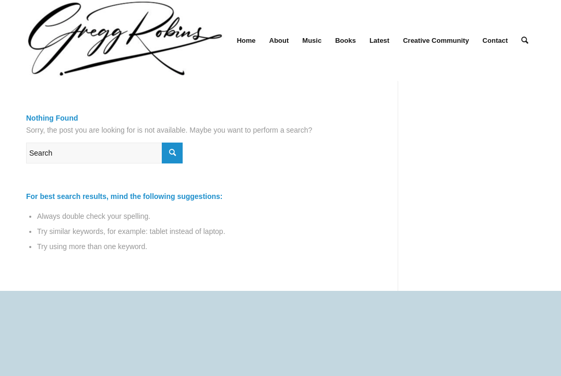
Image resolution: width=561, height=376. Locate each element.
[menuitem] (246, 40)
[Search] (525, 40)
